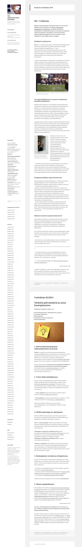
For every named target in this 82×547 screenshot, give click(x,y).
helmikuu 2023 (10, 298)
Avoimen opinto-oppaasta (47, 470)
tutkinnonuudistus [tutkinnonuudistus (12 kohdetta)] (11, 186)
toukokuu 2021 (10, 339)
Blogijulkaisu (10, 422)
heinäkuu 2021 (10, 335)
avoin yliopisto (63, 532)
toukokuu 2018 (10, 413)
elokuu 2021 (9, 333)
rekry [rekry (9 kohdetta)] (15, 181)
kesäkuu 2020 (10, 361)
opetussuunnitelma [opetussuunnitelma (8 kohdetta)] (10, 162)
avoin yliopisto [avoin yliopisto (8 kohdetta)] (13, 142)
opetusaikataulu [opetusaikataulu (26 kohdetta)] (12, 161)
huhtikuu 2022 (10, 316)
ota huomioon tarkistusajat (56, 433)
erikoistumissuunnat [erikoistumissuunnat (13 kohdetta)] (12, 144)
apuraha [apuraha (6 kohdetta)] (8, 142)
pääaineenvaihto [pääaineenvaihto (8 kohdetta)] (10, 180)
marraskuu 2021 (10, 326)
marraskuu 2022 (10, 305)
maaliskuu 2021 (10, 344)
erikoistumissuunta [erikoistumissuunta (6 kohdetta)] (10, 145)
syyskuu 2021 (10, 331)
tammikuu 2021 (10, 348)
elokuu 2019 (9, 383)
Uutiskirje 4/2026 (10, 212)
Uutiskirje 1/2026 (10, 218)
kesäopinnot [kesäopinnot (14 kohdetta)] (16, 150)
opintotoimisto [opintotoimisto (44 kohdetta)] (12, 170)
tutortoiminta (63, 533)
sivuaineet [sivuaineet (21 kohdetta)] (10, 182)
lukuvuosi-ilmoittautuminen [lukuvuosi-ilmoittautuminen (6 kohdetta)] (11, 159)
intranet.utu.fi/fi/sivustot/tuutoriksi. (49, 394)
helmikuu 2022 (10, 320)
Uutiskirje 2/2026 (10, 216)
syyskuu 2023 (10, 287)
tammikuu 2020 (10, 372)
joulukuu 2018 (10, 398)
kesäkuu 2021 (10, 337)
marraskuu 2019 (10, 376)
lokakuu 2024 (10, 264)
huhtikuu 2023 (10, 294)
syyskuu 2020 (10, 357)
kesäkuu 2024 (10, 268)
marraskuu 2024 (10, 261)
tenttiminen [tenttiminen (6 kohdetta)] (17, 184)
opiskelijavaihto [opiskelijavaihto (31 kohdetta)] (12, 173)
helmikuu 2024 (10, 277)
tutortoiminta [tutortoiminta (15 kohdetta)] (10, 188)
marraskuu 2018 (10, 400)
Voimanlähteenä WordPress (40, 544)
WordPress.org (10, 439)
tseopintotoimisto (48, 283)
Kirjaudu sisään (10, 432)
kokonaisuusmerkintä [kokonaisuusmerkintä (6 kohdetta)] (10, 152)
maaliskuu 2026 (10, 231)
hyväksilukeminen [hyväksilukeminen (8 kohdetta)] (17, 149)
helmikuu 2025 (10, 255)
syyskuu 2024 (10, 266)
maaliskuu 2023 (10, 296)
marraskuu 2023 (10, 283)
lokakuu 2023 (10, 285)
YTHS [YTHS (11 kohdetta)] (10, 194)
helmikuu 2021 (10, 346)
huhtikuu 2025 (10, 250)
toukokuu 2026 (10, 227)
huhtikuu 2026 (10, 229)
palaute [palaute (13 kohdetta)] (15, 175)
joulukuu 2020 (10, 350)
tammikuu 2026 (10, 235)
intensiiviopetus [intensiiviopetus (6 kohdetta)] (9, 150)
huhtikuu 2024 (10, 272)
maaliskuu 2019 (10, 392)
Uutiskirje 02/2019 (43, 297)
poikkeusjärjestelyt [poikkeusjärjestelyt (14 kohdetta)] (12, 179)
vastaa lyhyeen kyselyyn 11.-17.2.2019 (55, 368)
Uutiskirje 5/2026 (10, 210)
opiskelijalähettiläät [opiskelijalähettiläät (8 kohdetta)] (11, 171)
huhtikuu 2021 (10, 342)
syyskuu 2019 (10, 381)
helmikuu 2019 (10, 394)
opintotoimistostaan (61, 494)
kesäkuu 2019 (10, 385)
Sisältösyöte (9, 434)
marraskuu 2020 (10, 353)
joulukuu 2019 (10, 374)
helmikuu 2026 (10, 233)
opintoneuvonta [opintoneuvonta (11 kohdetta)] (10, 168)
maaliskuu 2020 (10, 368)
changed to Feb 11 (60, 515)
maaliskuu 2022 (10, 318)
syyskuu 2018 (10, 405)
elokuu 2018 (9, 407)
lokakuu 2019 (10, 379)
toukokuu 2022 (10, 313)
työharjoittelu (37, 284)
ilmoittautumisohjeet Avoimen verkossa (54, 475)
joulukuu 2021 (10, 324)
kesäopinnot (36, 533)
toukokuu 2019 (10, 387)
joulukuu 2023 (10, 281)
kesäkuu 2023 (10, 290)
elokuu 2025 (9, 246)
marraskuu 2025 (10, 240)
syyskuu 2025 (10, 244)
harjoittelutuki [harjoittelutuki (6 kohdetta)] (9, 147)
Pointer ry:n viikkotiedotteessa (57, 399)
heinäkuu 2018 (10, 409)
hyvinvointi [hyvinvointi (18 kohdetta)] (10, 149)
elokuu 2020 (9, 359)
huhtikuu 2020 (10, 366)
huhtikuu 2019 (10, 389)
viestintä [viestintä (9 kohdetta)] (17, 193)
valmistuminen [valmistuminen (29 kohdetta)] (12, 192)
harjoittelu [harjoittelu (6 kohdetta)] (15, 145)
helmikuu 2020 (10, 370)
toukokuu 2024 (10, 270)
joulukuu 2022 (10, 303)
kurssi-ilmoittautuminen (45, 533)
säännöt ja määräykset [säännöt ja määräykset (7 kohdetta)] (11, 184)
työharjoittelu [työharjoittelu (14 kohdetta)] (10, 190)
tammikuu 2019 (10, 396)
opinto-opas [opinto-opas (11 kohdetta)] (17, 162)
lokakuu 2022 (10, 307)
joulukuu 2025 (10, 237)
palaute (58, 533)
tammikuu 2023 (10, 300)
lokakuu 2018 (10, 402)
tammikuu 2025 (10, 257)
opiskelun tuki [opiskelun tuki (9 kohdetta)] (10, 175)
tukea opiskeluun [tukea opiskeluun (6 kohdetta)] (10, 185)
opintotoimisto (64, 283)
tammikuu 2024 (10, 279)
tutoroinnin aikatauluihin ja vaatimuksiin (44, 384)
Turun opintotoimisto (11, 32)
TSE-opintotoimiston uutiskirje (13, 17)
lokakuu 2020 (10, 355)
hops (67, 532)
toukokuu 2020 (10, 363)
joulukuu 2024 (10, 259)
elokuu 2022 (9, 309)
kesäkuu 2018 (10, 411)
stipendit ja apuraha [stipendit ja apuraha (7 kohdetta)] (17, 182)
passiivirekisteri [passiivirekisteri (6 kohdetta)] (9, 176)
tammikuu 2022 (10, 322)
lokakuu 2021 (10, 329)
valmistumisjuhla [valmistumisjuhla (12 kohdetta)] (11, 193)
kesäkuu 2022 (10, 311)
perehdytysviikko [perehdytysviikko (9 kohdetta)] (10, 178)
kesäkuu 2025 (10, 248)
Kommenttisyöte (10, 437)
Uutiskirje (9, 424)
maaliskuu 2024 (10, 274)
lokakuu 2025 (10, 242)
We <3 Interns (41, 20)
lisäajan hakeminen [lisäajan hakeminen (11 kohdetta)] (11, 158)
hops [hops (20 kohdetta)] (13, 147)
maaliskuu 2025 (10, 253)
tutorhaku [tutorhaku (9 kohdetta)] (18, 186)
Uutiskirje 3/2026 (10, 214)
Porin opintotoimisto (11, 40)
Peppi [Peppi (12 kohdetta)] (14, 176)
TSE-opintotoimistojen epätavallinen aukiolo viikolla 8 (54, 498)
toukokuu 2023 (10, 292)
